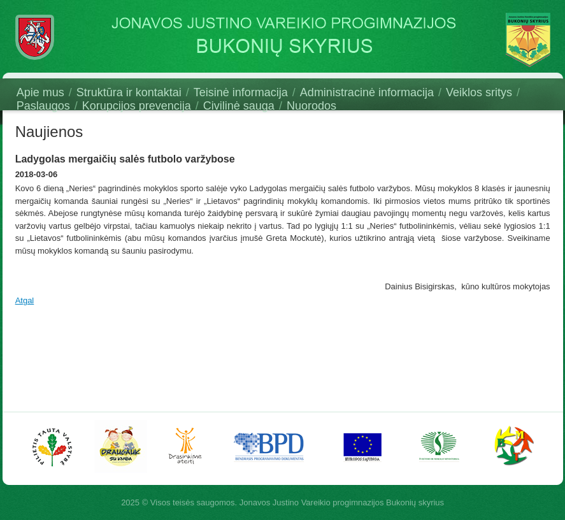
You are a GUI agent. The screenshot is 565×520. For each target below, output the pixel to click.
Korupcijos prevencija (136, 105)
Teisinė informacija (241, 92)
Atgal (24, 300)
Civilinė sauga (239, 105)
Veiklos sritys (479, 92)
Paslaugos (43, 105)
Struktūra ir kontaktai (129, 92)
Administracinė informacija (367, 92)
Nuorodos (311, 105)
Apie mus (40, 92)
